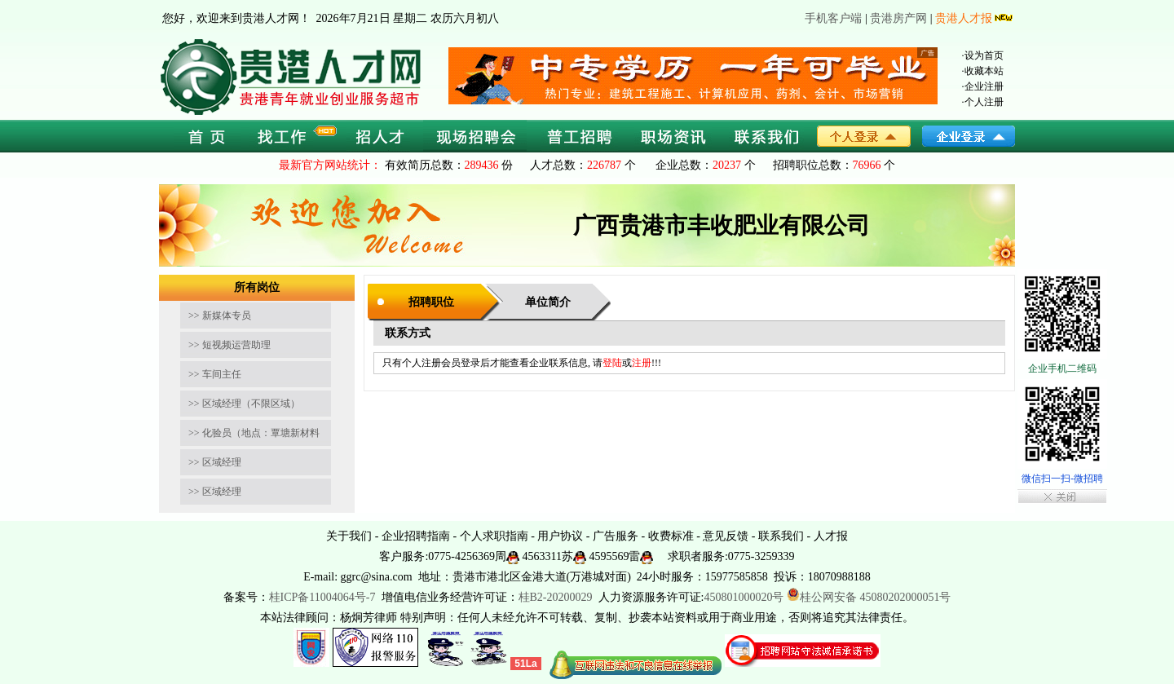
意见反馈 (725, 536)
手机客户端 (833, 18)
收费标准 (671, 536)
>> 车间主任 (214, 374)
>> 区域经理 (214, 462)
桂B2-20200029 (557, 597)
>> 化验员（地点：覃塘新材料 (254, 433)
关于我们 (349, 536)
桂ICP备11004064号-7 (322, 597)
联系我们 (781, 536)
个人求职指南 (494, 536)
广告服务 (615, 536)
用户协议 (560, 536)
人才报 (831, 536)
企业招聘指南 (416, 536)
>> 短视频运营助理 (229, 345)
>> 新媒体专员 (219, 315)
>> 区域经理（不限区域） (244, 403)
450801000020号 (743, 597)
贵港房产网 (898, 18)
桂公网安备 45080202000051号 (869, 597)
